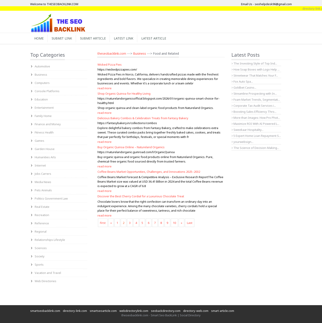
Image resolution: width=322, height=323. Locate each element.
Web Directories (45, 281)
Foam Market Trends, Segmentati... (256, 100)
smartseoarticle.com (103, 311)
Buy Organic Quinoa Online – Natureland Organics (131, 147)
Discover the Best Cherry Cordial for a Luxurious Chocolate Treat (140, 196)
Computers (42, 83)
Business (41, 75)
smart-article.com (222, 311)
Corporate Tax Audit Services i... (254, 106)
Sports (39, 265)
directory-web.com (195, 311)
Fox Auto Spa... (242, 81)
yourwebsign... (242, 142)
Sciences (41, 248)
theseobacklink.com (111, 53)
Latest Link (123, 38)
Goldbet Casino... (244, 87)
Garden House (45, 149)
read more (104, 88)
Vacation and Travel (48, 273)
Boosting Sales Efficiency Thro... (254, 112)
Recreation (42, 215)
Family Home (43, 116)
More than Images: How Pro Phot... (256, 118)
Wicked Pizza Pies (109, 65)
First (103, 223)
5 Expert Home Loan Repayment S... (256, 136)
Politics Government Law (51, 198)
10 (174, 223)
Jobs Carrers (43, 174)
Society (39, 256)
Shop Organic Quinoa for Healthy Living (123, 94)
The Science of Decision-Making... (255, 148)
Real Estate (42, 207)
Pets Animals (43, 190)
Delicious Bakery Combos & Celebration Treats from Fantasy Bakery (142, 118)
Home (39, 38)
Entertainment (44, 108)
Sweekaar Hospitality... (247, 130)
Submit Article (93, 38)
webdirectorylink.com (133, 311)
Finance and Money (48, 124)
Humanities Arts (45, 157)
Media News (43, 182)
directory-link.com (75, 311)
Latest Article (153, 38)
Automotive (42, 66)
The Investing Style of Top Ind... (254, 63)
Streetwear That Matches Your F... (255, 75)
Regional (41, 231)
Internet (40, 165)
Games (39, 141)
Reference (42, 223)
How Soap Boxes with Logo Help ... (256, 69)
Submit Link (62, 38)
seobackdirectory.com (165, 311)
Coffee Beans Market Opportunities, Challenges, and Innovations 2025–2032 (148, 172)
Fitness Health (44, 132)
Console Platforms (47, 91)
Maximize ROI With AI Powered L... (255, 124)
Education (41, 99)
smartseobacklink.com (45, 311)
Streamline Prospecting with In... (254, 94)
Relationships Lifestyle (50, 240)
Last (189, 223)
